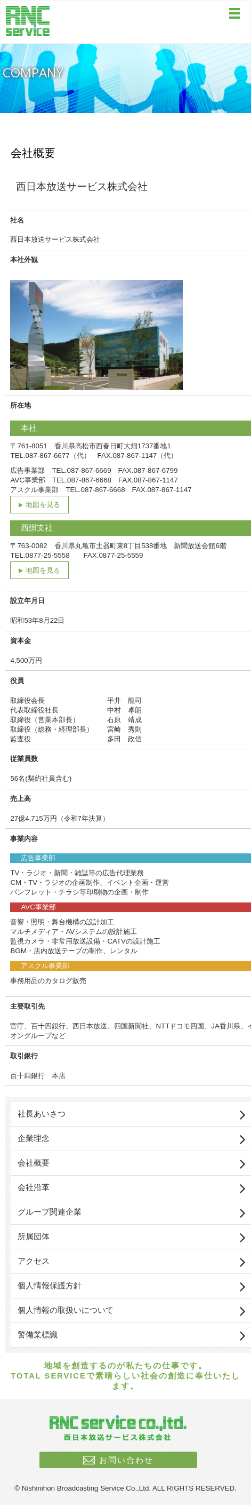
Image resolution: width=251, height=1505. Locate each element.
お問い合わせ (126, 1460)
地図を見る (43, 505)
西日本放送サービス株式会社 (28, 21)
